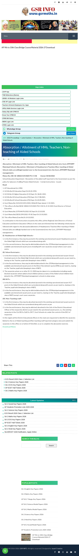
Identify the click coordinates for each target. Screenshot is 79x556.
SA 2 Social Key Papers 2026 (15, 404)
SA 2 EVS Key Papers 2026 (15, 385)
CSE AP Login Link (8, 101)
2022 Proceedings (13, 137)
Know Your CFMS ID (9, 114)
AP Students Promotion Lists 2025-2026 (19, 407)
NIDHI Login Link (8, 121)
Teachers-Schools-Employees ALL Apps (15, 104)
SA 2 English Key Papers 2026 (15, 426)
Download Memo (9, 327)
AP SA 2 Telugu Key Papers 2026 (33, 499)
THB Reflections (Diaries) (10, 94)
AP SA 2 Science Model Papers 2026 (34, 504)
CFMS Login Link (8, 124)
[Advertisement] (40, 66)
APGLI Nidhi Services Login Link (13, 107)
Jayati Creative (57, 548)
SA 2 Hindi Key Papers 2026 (14, 429)
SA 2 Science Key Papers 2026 (16, 382)
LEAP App (5, 91)
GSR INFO (23, 548)
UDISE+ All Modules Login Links (13, 97)
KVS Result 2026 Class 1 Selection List (19, 379)
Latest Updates (26, 137)
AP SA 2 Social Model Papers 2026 (33, 525)
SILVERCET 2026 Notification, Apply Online (20, 432)
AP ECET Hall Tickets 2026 (15, 388)
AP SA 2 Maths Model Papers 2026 (33, 509)
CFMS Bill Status (7, 117)
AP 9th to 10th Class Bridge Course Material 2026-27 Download (28, 47)
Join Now (71, 128)
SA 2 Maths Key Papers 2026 (16, 391)
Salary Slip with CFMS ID (10, 111)
